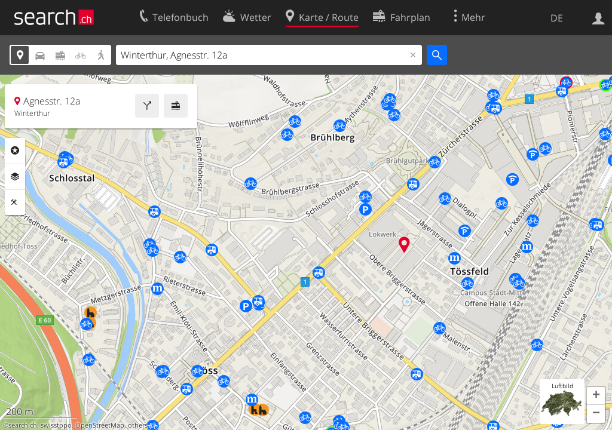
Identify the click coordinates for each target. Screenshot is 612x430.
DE (556, 17)
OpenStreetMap (99, 425)
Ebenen (15, 176)
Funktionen (15, 202)
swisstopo (56, 425)
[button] (596, 396)
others (138, 425)
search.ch (22, 425)
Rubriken (15, 150)
